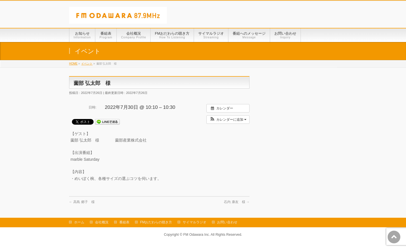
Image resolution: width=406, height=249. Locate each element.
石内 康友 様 (237, 202)
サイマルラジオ (194, 222)
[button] (228, 120)
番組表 (124, 222)
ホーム (79, 222)
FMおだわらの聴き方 (156, 222)
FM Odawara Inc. (196, 235)
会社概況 (102, 222)
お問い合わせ (227, 222)
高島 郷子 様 (82, 202)
